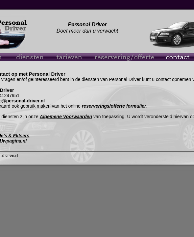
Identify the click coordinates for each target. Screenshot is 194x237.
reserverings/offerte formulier (114, 106)
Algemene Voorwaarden (66, 116)
